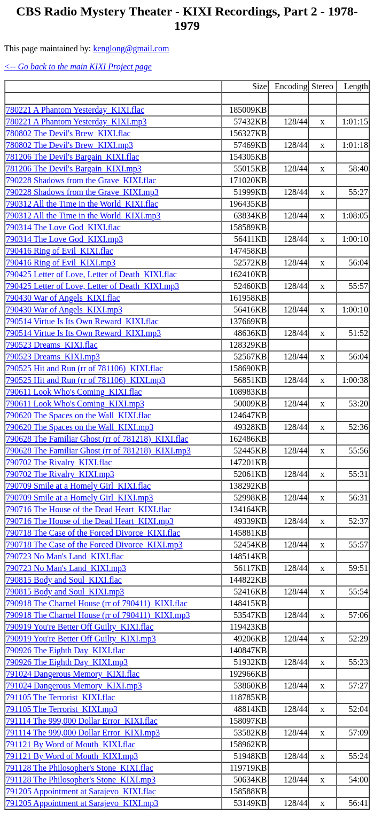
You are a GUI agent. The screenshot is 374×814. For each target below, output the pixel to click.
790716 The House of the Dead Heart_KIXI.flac (88, 509)
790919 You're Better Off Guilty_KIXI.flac (79, 626)
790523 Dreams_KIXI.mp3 (53, 356)
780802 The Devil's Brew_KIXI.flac (68, 133)
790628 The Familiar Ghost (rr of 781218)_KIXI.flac (97, 438)
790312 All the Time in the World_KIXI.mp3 (83, 215)
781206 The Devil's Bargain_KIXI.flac (72, 156)
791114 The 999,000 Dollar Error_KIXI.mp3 (83, 732)
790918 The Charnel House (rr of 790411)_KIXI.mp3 (98, 615)
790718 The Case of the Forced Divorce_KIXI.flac (93, 532)
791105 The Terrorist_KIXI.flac (60, 697)
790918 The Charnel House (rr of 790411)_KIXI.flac (97, 603)
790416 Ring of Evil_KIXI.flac (59, 250)
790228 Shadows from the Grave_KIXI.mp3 (82, 192)
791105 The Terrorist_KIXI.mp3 (62, 709)
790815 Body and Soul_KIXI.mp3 (65, 591)
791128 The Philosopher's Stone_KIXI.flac (79, 767)
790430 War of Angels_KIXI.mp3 (64, 309)
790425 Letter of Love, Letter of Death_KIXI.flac (91, 274)
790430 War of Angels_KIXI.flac (63, 297)
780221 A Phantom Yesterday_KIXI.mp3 (76, 121)
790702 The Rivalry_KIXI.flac (59, 462)
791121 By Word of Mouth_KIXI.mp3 (72, 756)
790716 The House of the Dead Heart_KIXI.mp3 (90, 521)
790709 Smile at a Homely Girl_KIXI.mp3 (79, 497)
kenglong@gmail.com (131, 48)
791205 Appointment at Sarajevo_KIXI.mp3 (82, 803)
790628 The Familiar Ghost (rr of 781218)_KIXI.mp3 (98, 450)
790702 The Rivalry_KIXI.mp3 (60, 474)
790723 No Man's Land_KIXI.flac (65, 556)
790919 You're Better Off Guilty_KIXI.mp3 (81, 638)
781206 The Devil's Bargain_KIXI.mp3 (74, 168)
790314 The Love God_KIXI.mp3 (64, 239)
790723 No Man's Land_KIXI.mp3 (66, 568)
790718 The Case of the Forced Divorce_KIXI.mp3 (94, 544)
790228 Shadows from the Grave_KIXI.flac (81, 180)
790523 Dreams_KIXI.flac (52, 344)
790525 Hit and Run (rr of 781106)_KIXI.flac (84, 368)
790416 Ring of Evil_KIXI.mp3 (60, 262)
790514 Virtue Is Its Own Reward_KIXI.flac (82, 321)
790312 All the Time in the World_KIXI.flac (82, 203)
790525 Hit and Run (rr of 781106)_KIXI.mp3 (85, 380)
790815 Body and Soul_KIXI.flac (64, 579)
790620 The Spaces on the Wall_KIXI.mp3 (79, 427)
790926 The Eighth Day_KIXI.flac (66, 650)
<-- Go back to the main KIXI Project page (78, 66)
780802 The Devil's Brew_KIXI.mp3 (69, 145)
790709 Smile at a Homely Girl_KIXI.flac (78, 485)
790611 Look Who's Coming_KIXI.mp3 (75, 403)
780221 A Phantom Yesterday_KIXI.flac (75, 109)
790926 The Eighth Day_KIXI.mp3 (67, 662)
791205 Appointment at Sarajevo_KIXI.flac (81, 791)
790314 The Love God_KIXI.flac (63, 227)
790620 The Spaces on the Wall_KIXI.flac (78, 415)
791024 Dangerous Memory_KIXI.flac (72, 673)
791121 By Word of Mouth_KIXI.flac (71, 744)
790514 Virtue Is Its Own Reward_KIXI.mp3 (83, 333)
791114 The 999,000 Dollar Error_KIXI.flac (82, 720)
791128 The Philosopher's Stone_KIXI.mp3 (80, 779)
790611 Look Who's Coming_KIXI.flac (74, 391)
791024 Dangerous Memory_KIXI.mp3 (74, 685)
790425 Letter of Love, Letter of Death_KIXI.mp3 (92, 286)
